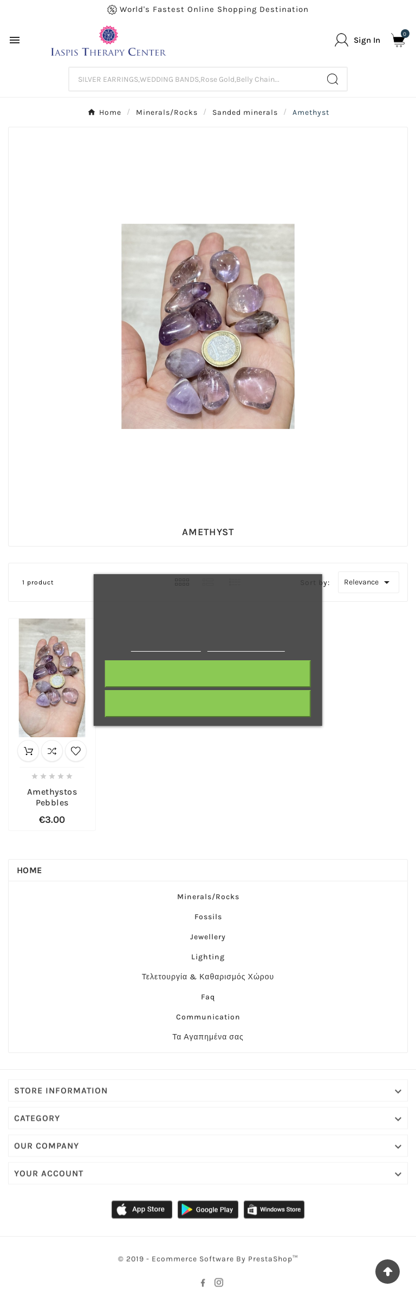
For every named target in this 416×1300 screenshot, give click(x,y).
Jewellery (208, 936)
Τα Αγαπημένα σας (208, 1037)
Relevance (368, 582)
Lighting (208, 956)
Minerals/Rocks (208, 896)
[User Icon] (357, 40)
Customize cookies (246, 646)
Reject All (208, 673)
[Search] (194, 79)
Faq (208, 997)
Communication (208, 1017)
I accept (208, 703)
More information (166, 646)
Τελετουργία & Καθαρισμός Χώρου (208, 976)
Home (29, 870)
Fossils (208, 916)
